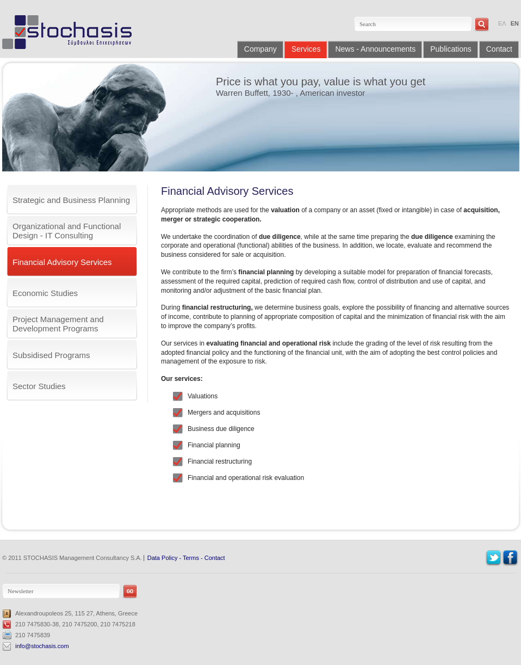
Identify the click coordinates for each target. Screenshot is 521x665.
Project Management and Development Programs (58, 324)
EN (515, 23)
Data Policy (162, 558)
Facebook (510, 558)
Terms (191, 558)
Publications (451, 49)
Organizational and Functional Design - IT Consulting (67, 230)
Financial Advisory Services (62, 262)
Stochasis (71, 32)
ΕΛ (502, 23)
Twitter (493, 558)
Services (306, 49)
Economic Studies (45, 293)
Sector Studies (39, 386)
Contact (499, 49)
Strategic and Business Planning (71, 200)
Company (260, 49)
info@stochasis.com (42, 646)
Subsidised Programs (51, 355)
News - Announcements (375, 49)
